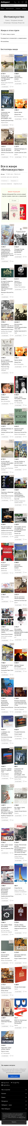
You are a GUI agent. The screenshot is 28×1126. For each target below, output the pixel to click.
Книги (2, 8)
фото (11, 56)
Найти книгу (14, 1076)
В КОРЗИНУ (5, 86)
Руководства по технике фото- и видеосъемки (14, 38)
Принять (14, 1122)
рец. (11, 55)
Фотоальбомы (5, 41)
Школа (24, 8)
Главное (18, 8)
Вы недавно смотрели (8, 1065)
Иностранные (10, 8)
